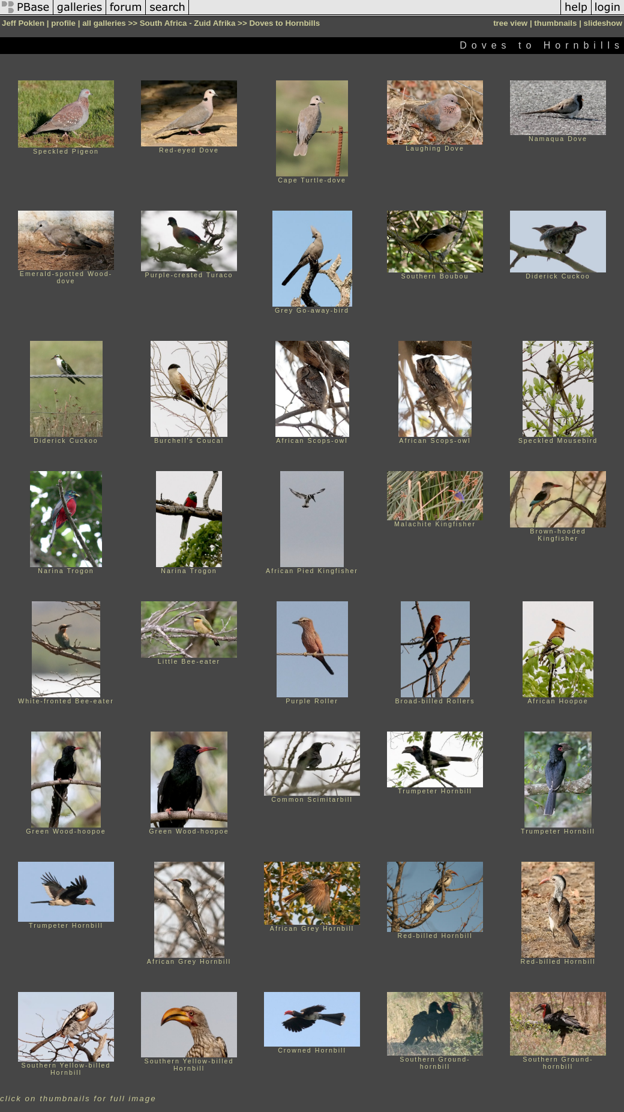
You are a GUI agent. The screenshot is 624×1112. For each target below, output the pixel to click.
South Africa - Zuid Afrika (188, 23)
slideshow (603, 23)
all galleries (104, 23)
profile (63, 23)
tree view (510, 23)
